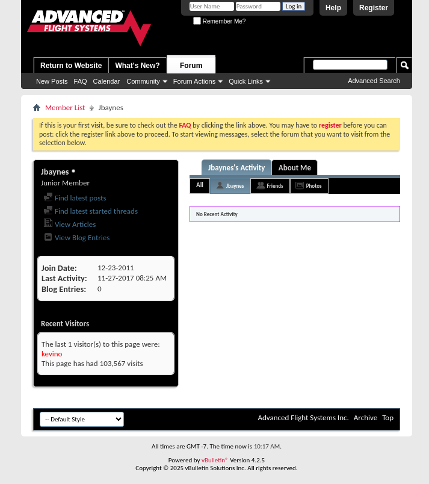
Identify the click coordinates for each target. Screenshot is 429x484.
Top (388, 417)
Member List (65, 107)
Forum (191, 65)
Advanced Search (374, 80)
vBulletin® (215, 460)
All (199, 185)
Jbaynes (235, 185)
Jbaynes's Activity (236, 167)
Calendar (106, 81)
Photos (314, 185)
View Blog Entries (76, 237)
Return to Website (71, 65)
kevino (52, 353)
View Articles (69, 224)
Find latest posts (74, 197)
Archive (365, 417)
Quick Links (246, 81)
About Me (295, 167)
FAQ (80, 81)
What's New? (137, 65)
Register (373, 8)
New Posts (52, 81)
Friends (275, 185)
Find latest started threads (90, 211)
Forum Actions (194, 81)
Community (143, 81)
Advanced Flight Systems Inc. (303, 417)
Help (333, 8)
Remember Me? (219, 21)
